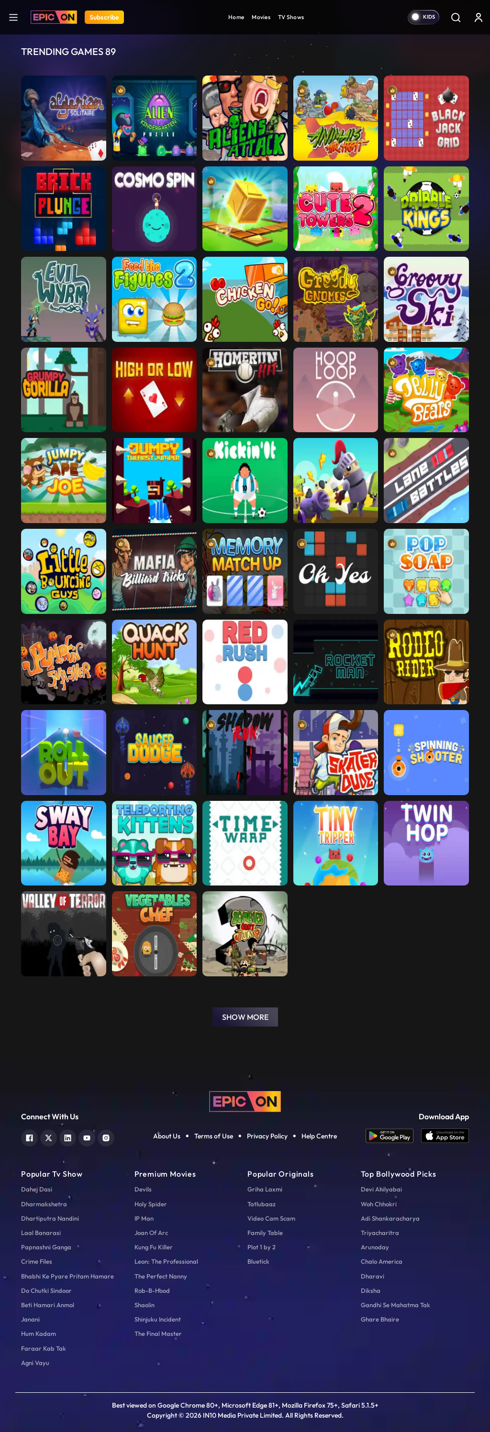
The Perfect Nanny (160, 1276)
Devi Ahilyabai (381, 1189)
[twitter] (48, 1136)
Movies (261, 17)
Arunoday (375, 1247)
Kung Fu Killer (153, 1247)
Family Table (265, 1232)
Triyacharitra (380, 1232)
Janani (30, 1319)
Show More (245, 1017)
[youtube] (86, 1136)
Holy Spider (150, 1204)
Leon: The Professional (166, 1261)
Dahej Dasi (36, 1189)
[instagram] (106, 1136)
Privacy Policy (267, 1136)
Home (236, 17)
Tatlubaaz (261, 1204)
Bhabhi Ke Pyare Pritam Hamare (67, 1276)
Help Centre (319, 1136)
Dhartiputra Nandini (50, 1218)
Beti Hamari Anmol (47, 1305)
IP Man (144, 1218)
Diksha (370, 1290)
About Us (166, 1136)
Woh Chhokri (379, 1204)
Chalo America (381, 1261)
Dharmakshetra (44, 1204)
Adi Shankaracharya (390, 1218)
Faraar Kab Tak (43, 1348)
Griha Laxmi (264, 1189)
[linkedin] (67, 1136)
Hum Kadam (38, 1333)
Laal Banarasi (41, 1232)
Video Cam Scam (271, 1218)
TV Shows (291, 17)
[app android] (393, 1135)
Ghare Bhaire (380, 1319)
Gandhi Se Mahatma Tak (395, 1305)
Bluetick (258, 1261)
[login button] (478, 17)
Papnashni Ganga (46, 1247)
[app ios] (445, 1135)
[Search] (455, 17)
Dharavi (372, 1276)
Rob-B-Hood (152, 1290)
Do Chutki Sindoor (46, 1290)
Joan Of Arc (151, 1232)
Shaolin (144, 1305)
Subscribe (104, 17)
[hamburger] (13, 17)
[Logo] (54, 17)
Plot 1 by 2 (261, 1247)
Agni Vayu (35, 1362)
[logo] (245, 1100)
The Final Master (158, 1333)
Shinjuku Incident (157, 1319)
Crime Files (36, 1261)
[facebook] (29, 1136)
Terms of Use (213, 1136)
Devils (143, 1189)
